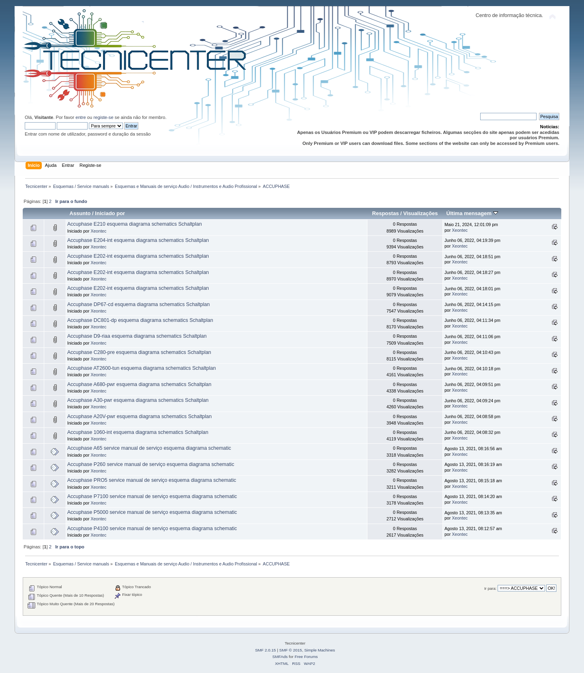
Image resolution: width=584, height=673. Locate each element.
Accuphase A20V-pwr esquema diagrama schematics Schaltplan (139, 416)
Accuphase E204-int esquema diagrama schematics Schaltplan (138, 240)
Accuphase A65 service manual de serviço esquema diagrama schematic (149, 448)
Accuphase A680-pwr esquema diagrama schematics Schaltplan (139, 384)
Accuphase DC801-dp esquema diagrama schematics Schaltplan (140, 320)
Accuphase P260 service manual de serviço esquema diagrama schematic (150, 464)
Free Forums (306, 656)
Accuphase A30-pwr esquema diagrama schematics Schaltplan (138, 400)
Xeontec (98, 231)
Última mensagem (472, 213)
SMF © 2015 (290, 650)
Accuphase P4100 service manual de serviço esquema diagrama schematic (152, 528)
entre (80, 117)
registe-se (103, 117)
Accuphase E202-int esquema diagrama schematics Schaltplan (138, 256)
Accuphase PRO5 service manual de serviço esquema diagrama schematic (151, 480)
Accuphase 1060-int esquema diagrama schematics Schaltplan (137, 432)
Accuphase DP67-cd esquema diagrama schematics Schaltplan (138, 304)
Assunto (79, 213)
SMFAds (280, 656)
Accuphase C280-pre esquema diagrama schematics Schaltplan (139, 352)
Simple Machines (319, 650)
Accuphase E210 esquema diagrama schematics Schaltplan (134, 224)
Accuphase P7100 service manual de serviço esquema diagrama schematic (152, 496)
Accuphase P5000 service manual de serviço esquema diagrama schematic (152, 512)
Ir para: (490, 588)
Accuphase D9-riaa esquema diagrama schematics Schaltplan (137, 336)
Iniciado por (110, 213)
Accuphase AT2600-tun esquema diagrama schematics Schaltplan (141, 368)
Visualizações (420, 213)
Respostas (385, 213)
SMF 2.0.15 (265, 650)
